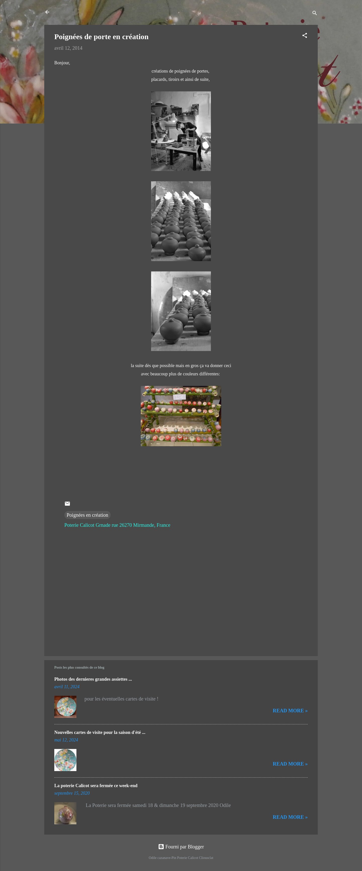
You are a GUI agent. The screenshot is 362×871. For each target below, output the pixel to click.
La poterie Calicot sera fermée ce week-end (96, 785)
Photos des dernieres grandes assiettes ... (93, 679)
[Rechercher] (315, 13)
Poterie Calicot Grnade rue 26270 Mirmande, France (117, 525)
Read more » (290, 710)
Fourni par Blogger (181, 846)
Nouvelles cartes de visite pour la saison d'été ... (99, 732)
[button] (305, 36)
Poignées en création (87, 515)
